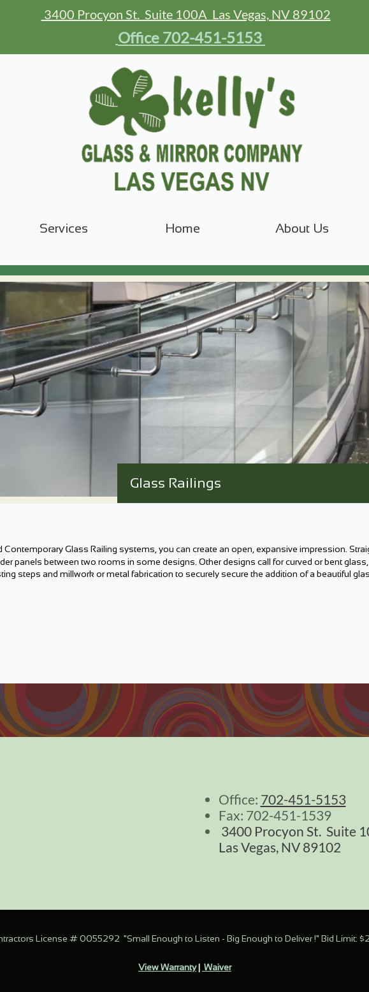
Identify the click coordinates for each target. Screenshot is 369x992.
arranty (182, 967)
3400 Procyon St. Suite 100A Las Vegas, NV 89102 (186, 14)
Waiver (216, 967)
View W (153, 967)
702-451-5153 (303, 799)
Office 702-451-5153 (190, 37)
